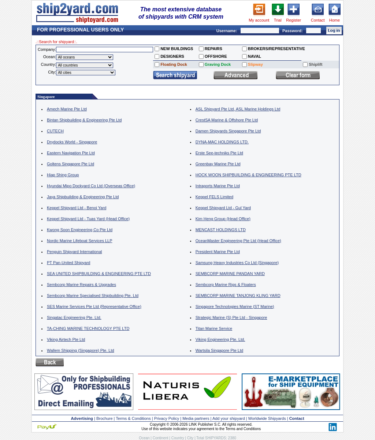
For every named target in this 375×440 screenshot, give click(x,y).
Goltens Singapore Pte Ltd (70, 164)
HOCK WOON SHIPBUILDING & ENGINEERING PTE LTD (248, 175)
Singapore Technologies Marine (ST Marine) (235, 306)
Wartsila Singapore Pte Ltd (219, 350)
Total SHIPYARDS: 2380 (216, 438)
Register (293, 20)
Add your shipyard (228, 418)
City (190, 438)
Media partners (195, 418)
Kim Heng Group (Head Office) (223, 219)
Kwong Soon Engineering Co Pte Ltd (79, 229)
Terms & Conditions (133, 418)
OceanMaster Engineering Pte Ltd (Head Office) (238, 240)
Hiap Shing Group (63, 175)
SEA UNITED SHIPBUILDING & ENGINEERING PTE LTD (99, 273)
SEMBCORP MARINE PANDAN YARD (230, 273)
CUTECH (55, 131)
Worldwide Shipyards (267, 418)
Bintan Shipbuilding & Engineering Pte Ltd (84, 120)
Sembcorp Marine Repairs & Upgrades (81, 284)
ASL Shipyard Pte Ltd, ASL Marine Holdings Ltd (238, 109)
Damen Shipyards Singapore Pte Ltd (228, 131)
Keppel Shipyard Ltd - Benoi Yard (76, 208)
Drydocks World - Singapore (72, 142)
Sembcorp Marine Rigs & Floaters (226, 284)
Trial (278, 20)
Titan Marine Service (214, 328)
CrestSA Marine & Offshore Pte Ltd (227, 120)
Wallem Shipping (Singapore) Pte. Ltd (80, 350)
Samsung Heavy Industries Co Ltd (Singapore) (237, 262)
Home (334, 20)
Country (177, 438)
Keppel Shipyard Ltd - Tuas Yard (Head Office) (88, 219)
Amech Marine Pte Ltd (67, 109)
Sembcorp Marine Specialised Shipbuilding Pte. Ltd (92, 295)
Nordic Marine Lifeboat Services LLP (79, 240)
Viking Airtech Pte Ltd (66, 339)
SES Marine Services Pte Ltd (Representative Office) (94, 306)
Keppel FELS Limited (214, 197)
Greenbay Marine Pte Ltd (218, 164)
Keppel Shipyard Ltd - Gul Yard (223, 208)
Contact (318, 20)
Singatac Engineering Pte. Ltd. (74, 317)
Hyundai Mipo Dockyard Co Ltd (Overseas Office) (91, 186)
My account (259, 20)
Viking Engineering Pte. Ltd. (220, 339)
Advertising (82, 418)
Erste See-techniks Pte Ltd (219, 153)
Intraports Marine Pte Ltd (218, 186)
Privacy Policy (166, 418)
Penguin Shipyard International (74, 251)
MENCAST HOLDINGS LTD (221, 229)
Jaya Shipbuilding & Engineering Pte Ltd (83, 197)
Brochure (104, 418)
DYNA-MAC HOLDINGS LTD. (222, 142)
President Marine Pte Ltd (218, 251)
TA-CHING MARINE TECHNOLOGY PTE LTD (88, 328)
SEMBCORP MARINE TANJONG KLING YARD (238, 295)
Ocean (144, 438)
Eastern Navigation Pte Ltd (71, 153)
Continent (160, 438)
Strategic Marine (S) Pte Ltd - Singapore (231, 317)
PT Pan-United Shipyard (68, 262)
